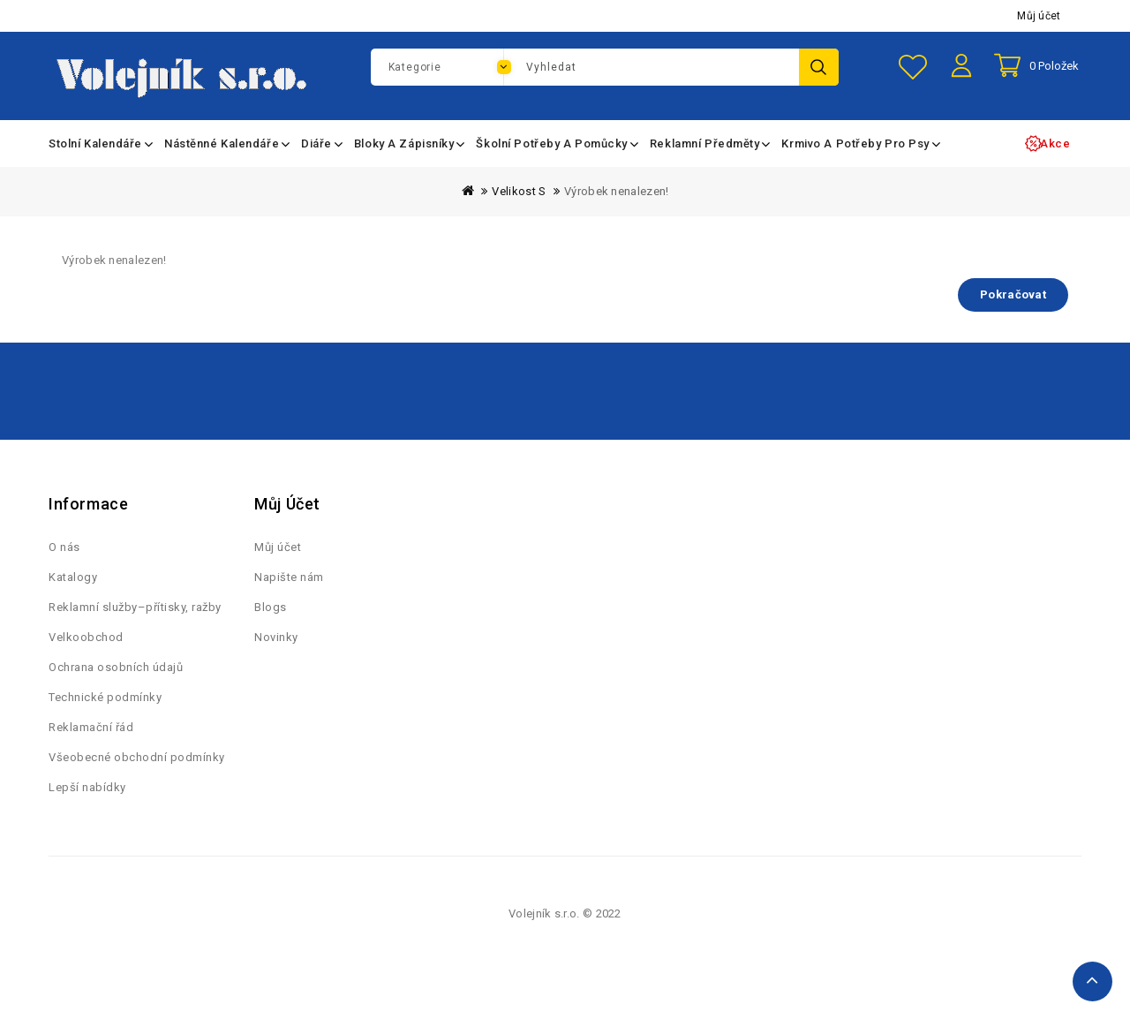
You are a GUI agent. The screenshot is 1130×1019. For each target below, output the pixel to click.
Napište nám (289, 598)
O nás (64, 568)
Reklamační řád (91, 748)
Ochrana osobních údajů (116, 688)
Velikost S (519, 201)
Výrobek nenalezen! (616, 201)
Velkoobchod (86, 658)
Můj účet (1038, 16)
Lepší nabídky (87, 808)
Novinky (276, 658)
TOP (1092, 981)
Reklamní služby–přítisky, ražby (135, 628)
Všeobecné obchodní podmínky (137, 778)
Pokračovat (1013, 304)
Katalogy (73, 598)
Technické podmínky (105, 718)
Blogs (270, 628)
